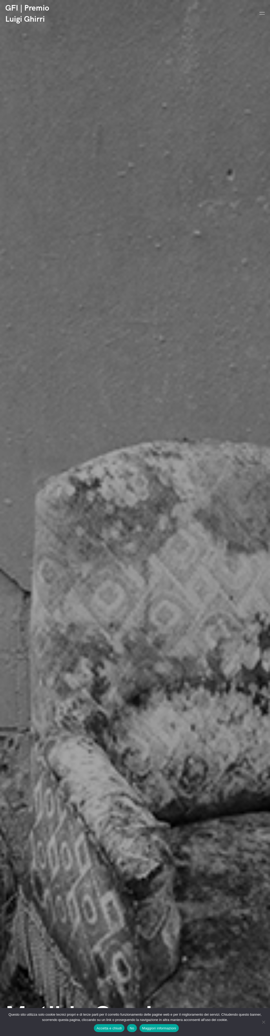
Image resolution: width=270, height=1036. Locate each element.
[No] (263, 1022)
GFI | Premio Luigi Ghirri (27, 13)
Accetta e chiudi (109, 1028)
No (132, 1028)
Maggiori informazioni (159, 1028)
